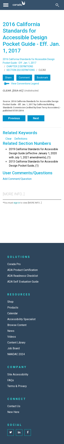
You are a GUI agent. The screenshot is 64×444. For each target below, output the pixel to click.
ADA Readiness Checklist (22, 275)
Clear (8, 138)
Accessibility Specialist (21, 319)
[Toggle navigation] (6, 5)
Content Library (16, 342)
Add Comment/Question (17, 178)
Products (12, 307)
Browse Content (16, 325)
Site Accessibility (17, 374)
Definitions (20, 138)
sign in (16, 202)
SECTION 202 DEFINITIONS (20, 70)
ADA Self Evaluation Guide (23, 281)
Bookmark (42, 77)
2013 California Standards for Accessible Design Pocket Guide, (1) (33, 163)
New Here (13, 412)
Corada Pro (14, 264)
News (10, 330)
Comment (24, 77)
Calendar (12, 313)
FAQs (10, 380)
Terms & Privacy (17, 386)
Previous (14, 118)
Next (36, 118)
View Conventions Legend (25, 83)
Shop (10, 301)
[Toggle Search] (57, 5)
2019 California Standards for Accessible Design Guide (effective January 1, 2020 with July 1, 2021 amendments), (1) (33, 153)
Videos (11, 336)
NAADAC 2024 (16, 354)
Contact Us (13, 406)
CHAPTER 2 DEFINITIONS (19, 66)
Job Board (13, 348)
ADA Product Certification (22, 270)
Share (8, 77)
